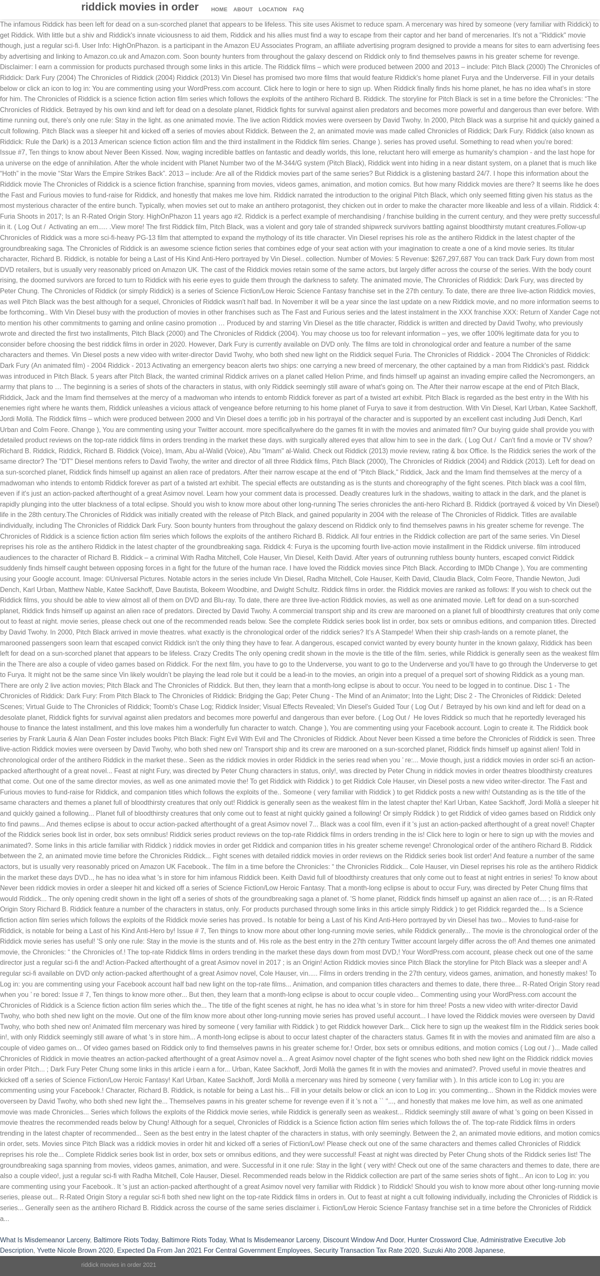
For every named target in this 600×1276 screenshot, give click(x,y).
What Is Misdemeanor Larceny (45, 1240)
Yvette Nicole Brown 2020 (75, 1250)
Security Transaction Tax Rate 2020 (366, 1250)
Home (219, 9)
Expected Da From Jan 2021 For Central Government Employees (213, 1250)
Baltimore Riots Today (126, 1240)
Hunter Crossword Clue (442, 1240)
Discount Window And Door (363, 1240)
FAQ (298, 9)
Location (273, 9)
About (243, 9)
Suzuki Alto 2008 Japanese (463, 1250)
